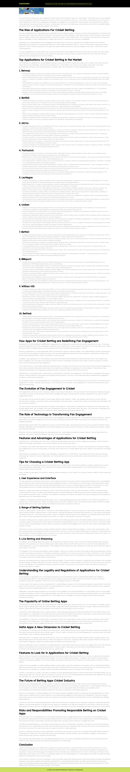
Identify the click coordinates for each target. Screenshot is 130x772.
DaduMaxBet (24, 4)
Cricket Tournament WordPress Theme (59, 770)
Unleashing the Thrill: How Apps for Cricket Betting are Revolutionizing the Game (68, 3)
